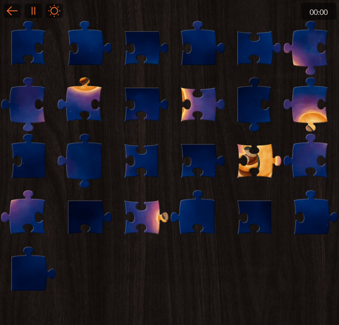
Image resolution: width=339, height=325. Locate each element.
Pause (33, 11)
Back (12, 11)
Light (54, 11)
